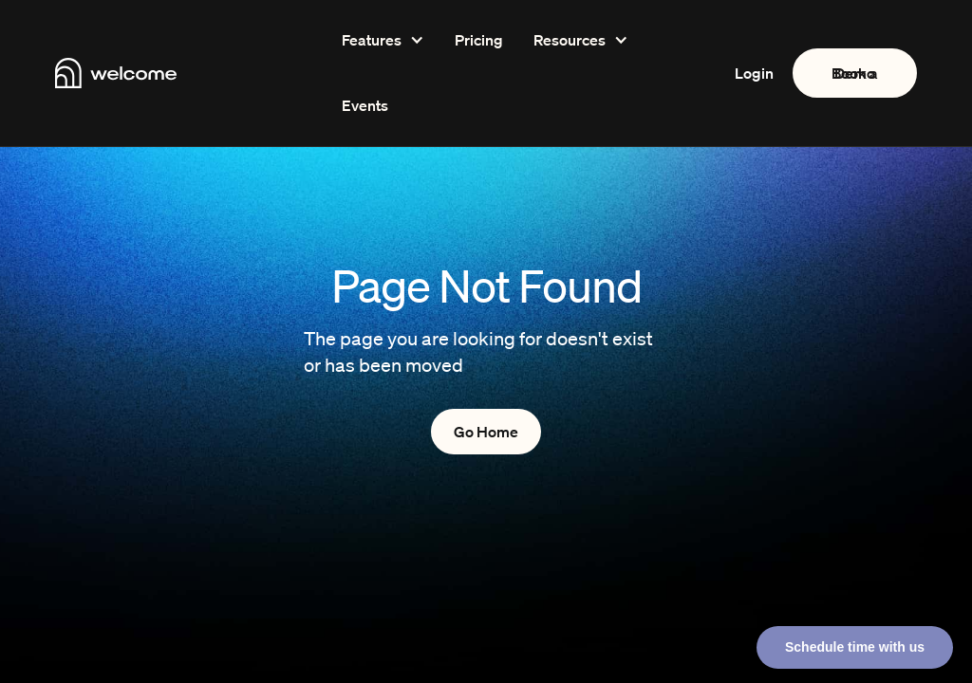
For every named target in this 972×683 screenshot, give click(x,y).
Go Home (486, 431)
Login (754, 73)
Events (365, 105)
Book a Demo (855, 73)
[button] (383, 40)
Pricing (479, 39)
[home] (172, 73)
